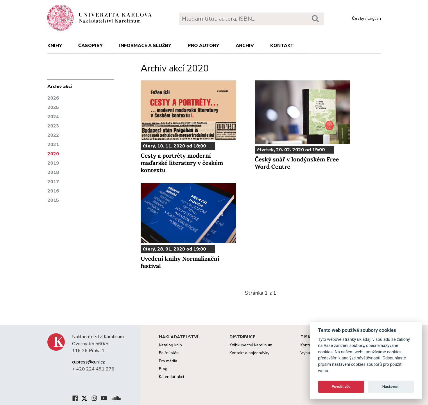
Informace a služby (145, 45)
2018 (53, 172)
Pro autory (203, 45)
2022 (53, 135)
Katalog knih (170, 345)
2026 (53, 98)
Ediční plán (169, 353)
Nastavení (391, 386)
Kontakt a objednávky (249, 353)
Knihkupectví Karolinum (251, 345)
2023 (53, 126)
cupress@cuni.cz (88, 362)
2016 (53, 191)
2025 (53, 107)
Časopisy (90, 45)
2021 (53, 144)
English (374, 18)
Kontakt (282, 45)
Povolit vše (341, 386)
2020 (53, 154)
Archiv (245, 45)
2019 (53, 163)
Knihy (54, 45)
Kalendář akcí (171, 376)
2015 (53, 200)
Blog (163, 369)
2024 (53, 117)
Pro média (168, 361)
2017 (53, 182)
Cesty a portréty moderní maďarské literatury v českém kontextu (182, 163)
